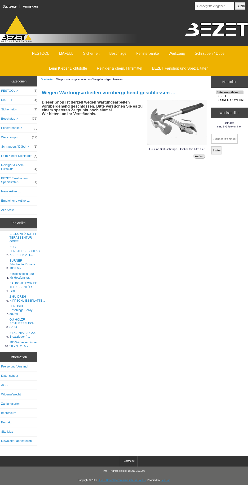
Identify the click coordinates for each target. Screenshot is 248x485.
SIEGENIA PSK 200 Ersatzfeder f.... (22, 334)
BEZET (230, 96)
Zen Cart (165, 480)
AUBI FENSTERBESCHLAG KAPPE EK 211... (24, 250)
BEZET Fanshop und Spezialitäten (180, 68)
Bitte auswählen (230, 92)
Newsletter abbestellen (16, 441)
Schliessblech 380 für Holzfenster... (21, 275)
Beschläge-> (19, 119)
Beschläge (118, 53)
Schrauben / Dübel (210, 53)
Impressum (8, 413)
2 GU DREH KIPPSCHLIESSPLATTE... (27, 298)
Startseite (10, 6)
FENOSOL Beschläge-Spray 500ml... (20, 309)
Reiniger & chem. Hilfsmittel (119, 68)
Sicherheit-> (19, 109)
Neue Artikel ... (11, 191)
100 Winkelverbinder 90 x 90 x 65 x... (23, 344)
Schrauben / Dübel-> (19, 147)
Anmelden (30, 6)
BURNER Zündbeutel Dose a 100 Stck (22, 264)
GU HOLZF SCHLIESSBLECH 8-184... (22, 323)
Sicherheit (91, 53)
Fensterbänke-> (19, 128)
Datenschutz (9, 375)
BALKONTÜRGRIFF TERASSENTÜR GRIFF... (23, 237)
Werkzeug (176, 53)
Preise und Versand (14, 366)
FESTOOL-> (19, 91)
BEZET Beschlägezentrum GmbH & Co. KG (122, 480)
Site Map (7, 431)
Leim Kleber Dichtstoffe (68, 68)
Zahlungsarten (11, 403)
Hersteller (229, 82)
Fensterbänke (147, 53)
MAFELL (66, 53)
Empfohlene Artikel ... (15, 200)
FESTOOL (40, 53)
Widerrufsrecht (11, 394)
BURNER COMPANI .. (230, 100)
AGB (4, 385)
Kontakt (6, 422)
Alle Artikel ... (10, 210)
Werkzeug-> (19, 137)
